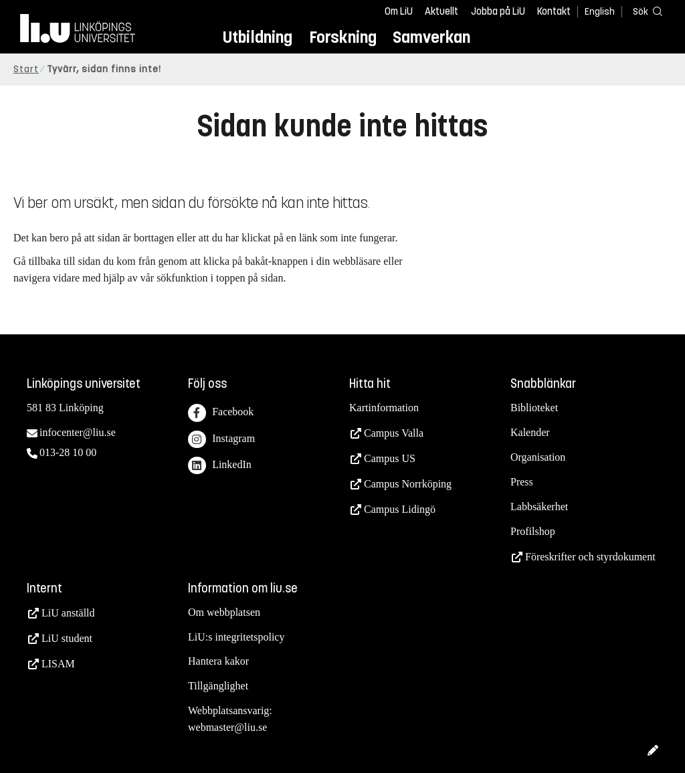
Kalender (530, 432)
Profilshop (532, 531)
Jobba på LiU (498, 11)
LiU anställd (68, 613)
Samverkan (431, 37)
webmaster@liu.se (227, 727)
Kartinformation (384, 407)
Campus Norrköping (408, 483)
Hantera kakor (218, 661)
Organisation (537, 457)
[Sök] (645, 11)
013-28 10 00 (67, 452)
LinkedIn (220, 466)
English (600, 11)
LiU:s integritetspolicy (236, 637)
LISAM (58, 663)
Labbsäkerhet (539, 506)
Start (26, 69)
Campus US (389, 458)
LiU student (66, 638)
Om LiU (399, 11)
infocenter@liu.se (77, 432)
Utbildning (257, 37)
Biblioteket (534, 407)
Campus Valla (393, 433)
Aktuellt (441, 11)
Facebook (221, 413)
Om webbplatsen (224, 612)
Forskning (343, 37)
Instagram (221, 440)
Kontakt (554, 11)
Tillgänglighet (218, 685)
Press (521, 481)
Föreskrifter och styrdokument (590, 556)
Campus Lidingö (399, 509)
